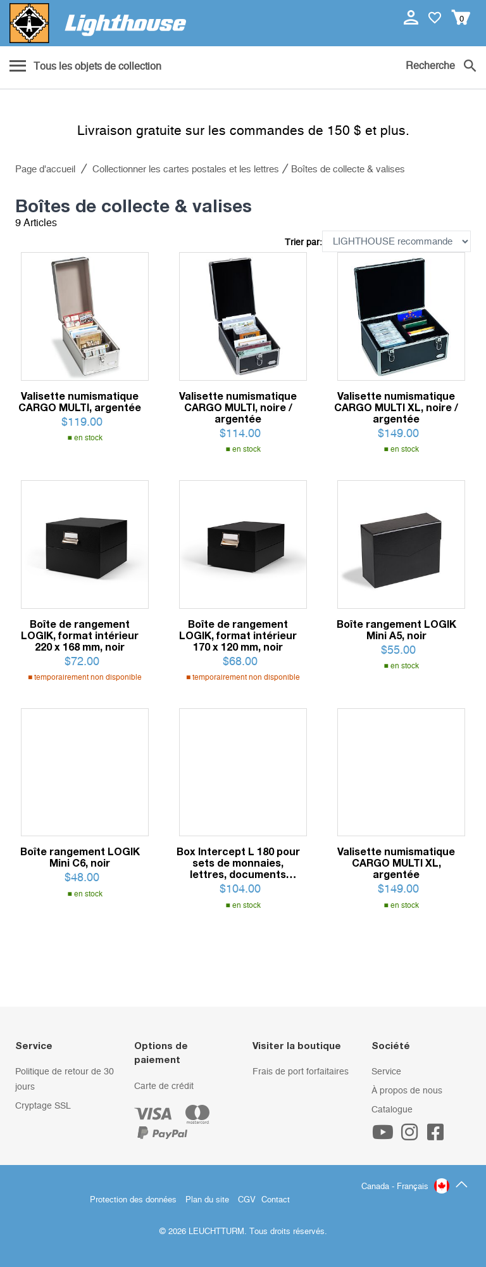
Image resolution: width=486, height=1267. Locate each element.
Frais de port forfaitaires (300, 1071)
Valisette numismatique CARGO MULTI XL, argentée (396, 863)
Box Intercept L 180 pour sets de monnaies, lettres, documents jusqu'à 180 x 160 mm (238, 863)
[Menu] (85, 67)
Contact (275, 1200)
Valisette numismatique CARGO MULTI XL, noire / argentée (396, 407)
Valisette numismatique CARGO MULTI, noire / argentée (238, 407)
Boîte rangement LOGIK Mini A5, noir (396, 629)
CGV (247, 1200)
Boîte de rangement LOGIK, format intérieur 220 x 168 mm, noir (80, 635)
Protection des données (133, 1200)
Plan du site (207, 1200)
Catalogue (392, 1109)
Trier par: (303, 242)
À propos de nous (406, 1090)
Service (386, 1071)
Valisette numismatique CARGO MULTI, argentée (79, 401)
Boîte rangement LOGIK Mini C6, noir (80, 857)
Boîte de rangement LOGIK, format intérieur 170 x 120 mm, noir (238, 635)
